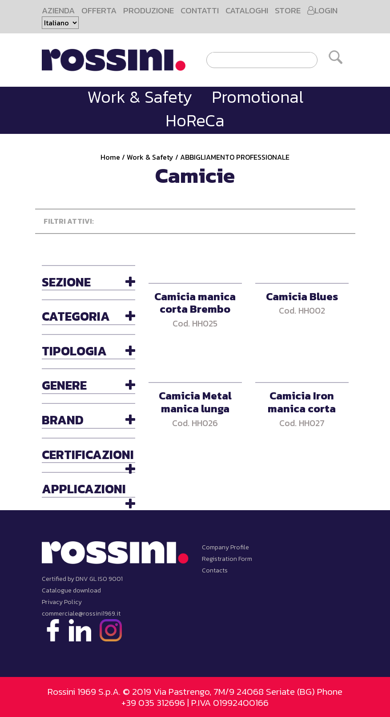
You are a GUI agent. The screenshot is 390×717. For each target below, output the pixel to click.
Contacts (215, 570)
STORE (288, 10)
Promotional (257, 96)
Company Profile (225, 547)
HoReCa (195, 120)
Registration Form (227, 559)
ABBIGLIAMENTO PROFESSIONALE (234, 157)
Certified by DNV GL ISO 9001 (82, 579)
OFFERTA (99, 10)
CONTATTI (200, 10)
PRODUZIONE (148, 10)
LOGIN (322, 10)
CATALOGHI (246, 10)
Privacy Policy (62, 602)
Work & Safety (139, 96)
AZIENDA (58, 10)
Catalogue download (71, 590)
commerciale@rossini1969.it (81, 613)
